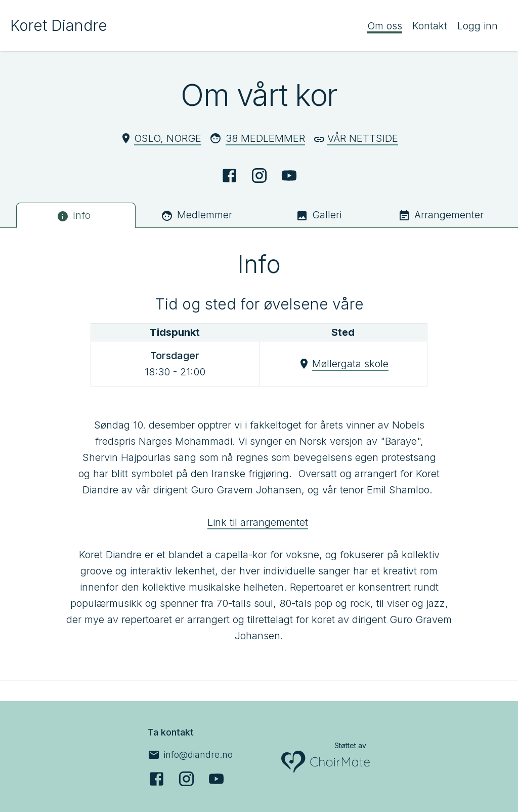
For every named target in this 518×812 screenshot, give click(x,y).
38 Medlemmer (265, 138)
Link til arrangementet (257, 522)
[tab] (76, 215)
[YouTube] (289, 175)
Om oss (384, 26)
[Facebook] (229, 175)
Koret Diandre (58, 25)
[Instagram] (259, 175)
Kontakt (429, 26)
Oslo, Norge (167, 138)
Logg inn (477, 26)
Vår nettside (362, 138)
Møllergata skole (350, 364)
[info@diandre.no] (190, 755)
